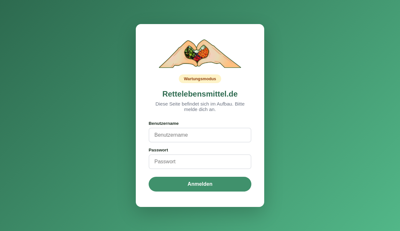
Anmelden (199, 184)
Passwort (158, 150)
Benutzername (164, 123)
